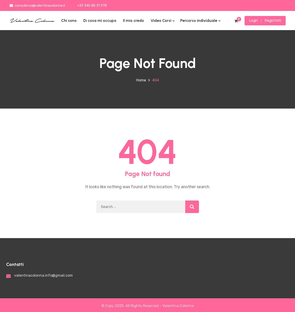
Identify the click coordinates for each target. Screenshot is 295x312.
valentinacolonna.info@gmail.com (43, 275)
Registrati (273, 20)
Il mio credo (133, 20)
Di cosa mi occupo (99, 20)
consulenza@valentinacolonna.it (37, 5)
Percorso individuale (198, 20)
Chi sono (69, 20)
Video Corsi (161, 20)
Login (253, 20)
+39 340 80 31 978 (91, 5)
